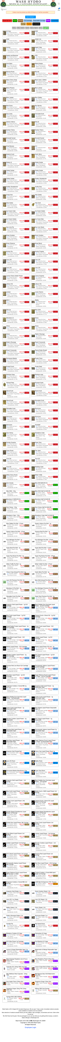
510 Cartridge (28, 20)
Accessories (36, 24)
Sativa (40, 28)
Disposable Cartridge (39, 20)
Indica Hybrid (20, 28)
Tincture (29, 24)
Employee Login (30, 1027)
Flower (15, 20)
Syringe (23, 24)
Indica (14, 28)
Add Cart (27, 33)
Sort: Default (30, 17)
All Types (46, 28)
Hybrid (27, 28)
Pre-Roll (20, 20)
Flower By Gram (7, 20)
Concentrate (54, 20)
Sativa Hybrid (34, 28)
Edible (48, 20)
